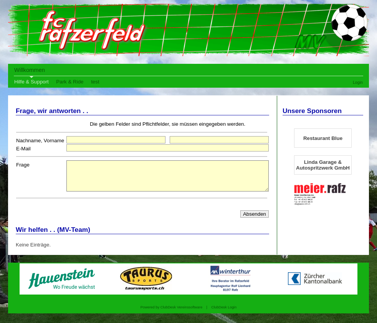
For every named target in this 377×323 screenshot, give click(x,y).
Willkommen (29, 70)
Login (358, 82)
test (95, 82)
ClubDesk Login (223, 313)
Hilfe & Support (31, 82)
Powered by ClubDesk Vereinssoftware (171, 313)
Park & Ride (69, 82)
